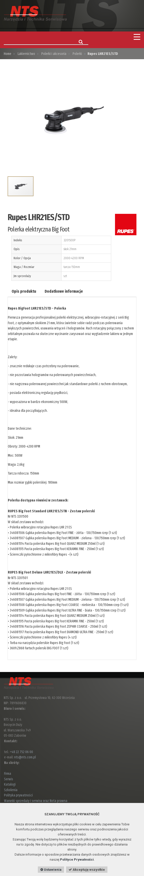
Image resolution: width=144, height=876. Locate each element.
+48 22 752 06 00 (21, 752)
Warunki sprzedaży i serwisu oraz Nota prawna (35, 801)
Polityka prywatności (18, 795)
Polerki (77, 54)
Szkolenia (10, 790)
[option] (72, 118)
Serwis (8, 779)
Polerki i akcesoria (53, 54)
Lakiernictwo (26, 54)
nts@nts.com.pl (25, 757)
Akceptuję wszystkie (87, 869)
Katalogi (10, 784)
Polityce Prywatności (77, 859)
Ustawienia (51, 869)
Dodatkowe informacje (64, 291)
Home (7, 54)
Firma (7, 773)
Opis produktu (24, 291)
